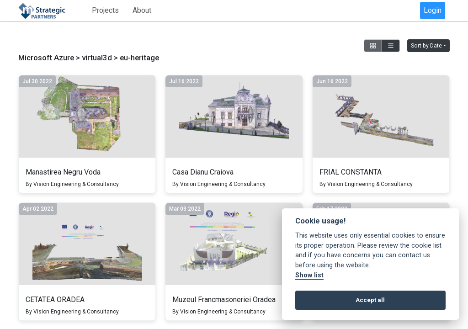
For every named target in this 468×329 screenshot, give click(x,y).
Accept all (370, 300)
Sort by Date (426, 45)
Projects (105, 10)
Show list (309, 275)
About (142, 10)
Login (432, 10)
